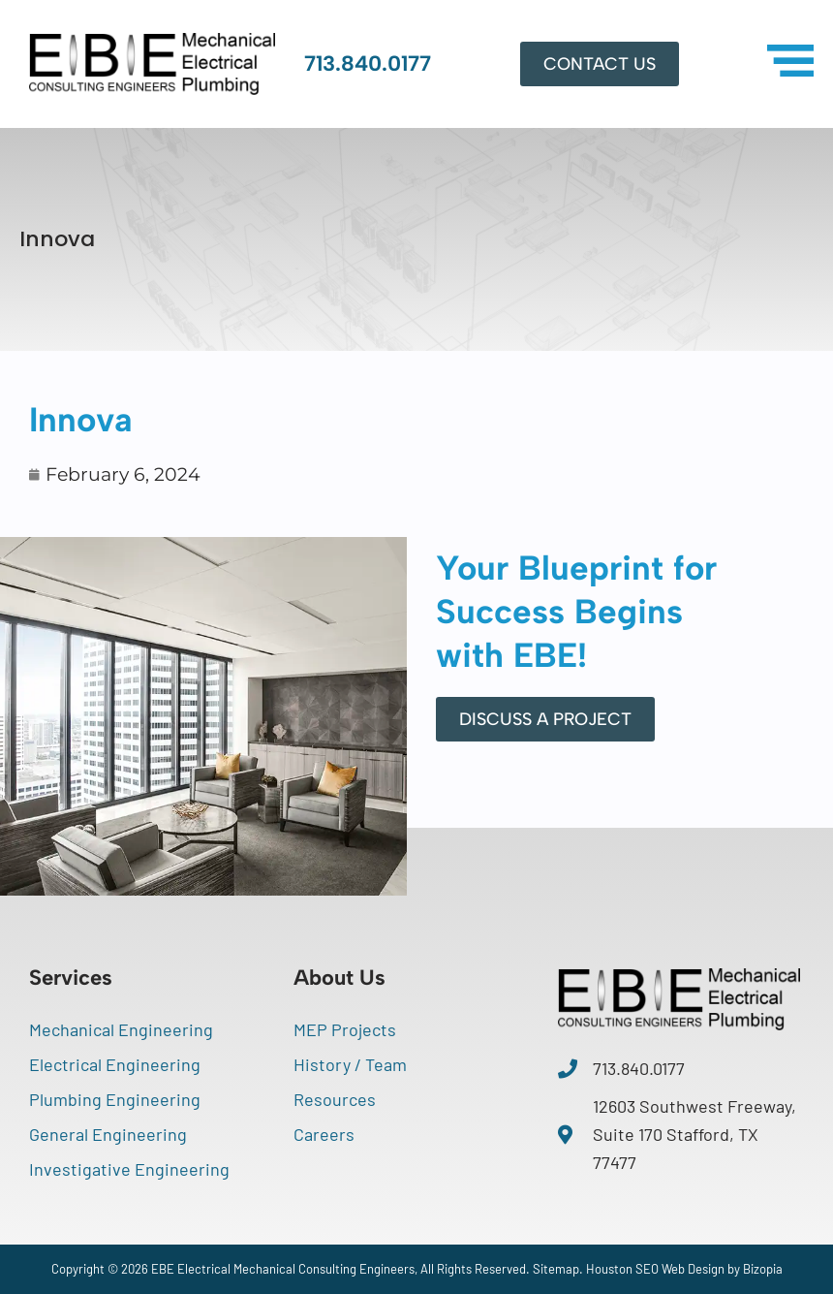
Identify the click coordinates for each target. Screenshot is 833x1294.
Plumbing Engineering (115, 1099)
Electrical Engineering (115, 1064)
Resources (334, 1099)
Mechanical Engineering (121, 1029)
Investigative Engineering (129, 1169)
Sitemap (556, 1269)
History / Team (350, 1064)
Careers (324, 1134)
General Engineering (108, 1134)
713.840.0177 (367, 63)
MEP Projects (344, 1029)
